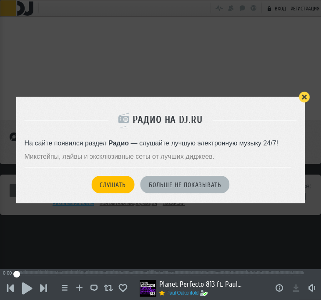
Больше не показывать (185, 185)
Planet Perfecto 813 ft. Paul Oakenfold (201, 284)
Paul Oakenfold (182, 293)
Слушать (113, 185)
